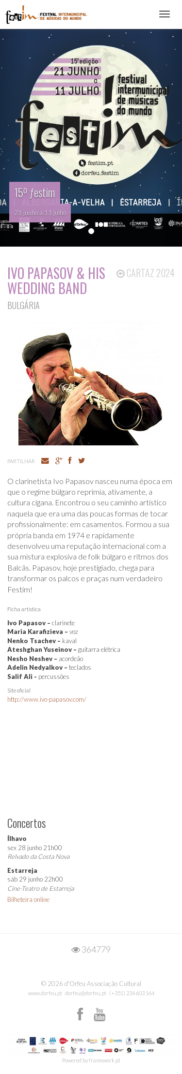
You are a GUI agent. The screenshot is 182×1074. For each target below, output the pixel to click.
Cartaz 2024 (145, 272)
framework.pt (104, 1060)
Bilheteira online (28, 899)
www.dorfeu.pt (45, 993)
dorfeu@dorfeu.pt (85, 993)
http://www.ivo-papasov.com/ (46, 699)
